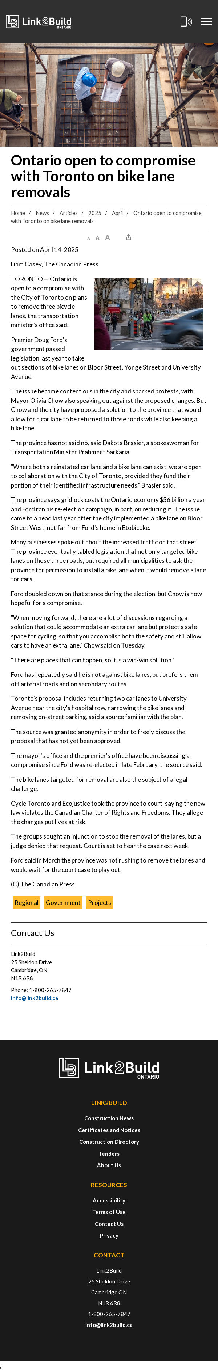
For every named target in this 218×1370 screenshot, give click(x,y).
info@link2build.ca (34, 998)
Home (18, 213)
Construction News (109, 1118)
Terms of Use (109, 1212)
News (42, 213)
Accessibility (109, 1200)
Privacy (109, 1235)
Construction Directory (109, 1141)
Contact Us (109, 1224)
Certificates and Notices (109, 1130)
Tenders (109, 1153)
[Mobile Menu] (206, 22)
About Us (109, 1165)
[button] (88, 237)
